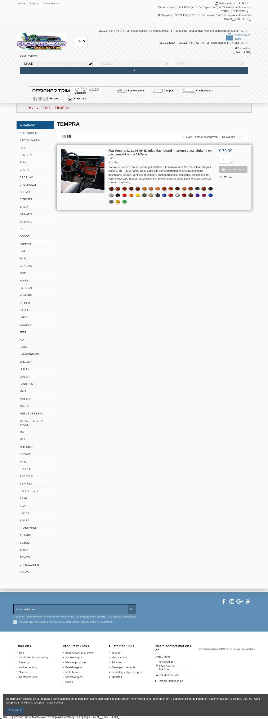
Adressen (117, 662)
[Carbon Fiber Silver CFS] (177, 195)
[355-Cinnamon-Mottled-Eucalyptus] (170, 188)
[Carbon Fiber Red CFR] (170, 195)
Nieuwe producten (76, 662)
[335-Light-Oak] (144, 188)
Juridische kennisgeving (33, 657)
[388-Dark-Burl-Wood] (111, 188)
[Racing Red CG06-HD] (124, 195)
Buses (69, 682)
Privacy (236, 649)
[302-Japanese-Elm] (117, 188)
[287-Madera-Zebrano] (184, 188)
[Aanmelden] (132, 609)
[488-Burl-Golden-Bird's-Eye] (157, 188)
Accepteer (15, 710)
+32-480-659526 (169, 675)
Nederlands (225, 3)
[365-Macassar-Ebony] (177, 188)
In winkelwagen (233, 169)
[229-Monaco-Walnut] (190, 188)
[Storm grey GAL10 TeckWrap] (111, 201)
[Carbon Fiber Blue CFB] (164, 195)
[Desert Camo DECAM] (150, 195)
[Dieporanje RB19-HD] (131, 195)
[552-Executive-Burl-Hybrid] (150, 188)
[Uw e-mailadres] (71, 609)
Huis (21, 652)
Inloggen (117, 652)
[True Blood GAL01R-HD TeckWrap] (184, 195)
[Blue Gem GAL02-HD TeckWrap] (210, 195)
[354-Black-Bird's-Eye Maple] (210, 188)
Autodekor (113, 162)
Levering (22, 3)
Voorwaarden (248, 649)
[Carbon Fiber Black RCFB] (157, 195)
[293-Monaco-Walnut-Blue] (197, 188)
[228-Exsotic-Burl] (137, 188)
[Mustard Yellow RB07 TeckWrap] (117, 201)
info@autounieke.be (171, 681)
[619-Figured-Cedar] (164, 188)
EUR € (244, 3)
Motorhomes (72, 672)
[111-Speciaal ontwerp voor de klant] (111, 195)
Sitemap (35, 3)
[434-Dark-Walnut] (131, 188)
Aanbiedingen (73, 657)
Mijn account (119, 657)
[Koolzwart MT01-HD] (117, 195)
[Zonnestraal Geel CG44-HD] (137, 195)
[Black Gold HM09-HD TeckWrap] (190, 195)
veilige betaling (28, 667)
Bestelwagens (73, 667)
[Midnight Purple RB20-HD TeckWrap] (197, 195)
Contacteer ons (51, 3)
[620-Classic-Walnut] (124, 188)
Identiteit (117, 677)
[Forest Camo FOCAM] (144, 195)
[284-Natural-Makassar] (203, 188)
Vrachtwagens (73, 677)
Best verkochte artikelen (79, 652)
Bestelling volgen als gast (127, 672)
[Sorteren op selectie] (230, 137)
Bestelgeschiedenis (123, 667)
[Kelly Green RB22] (124, 201)
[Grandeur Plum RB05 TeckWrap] (203, 195)
